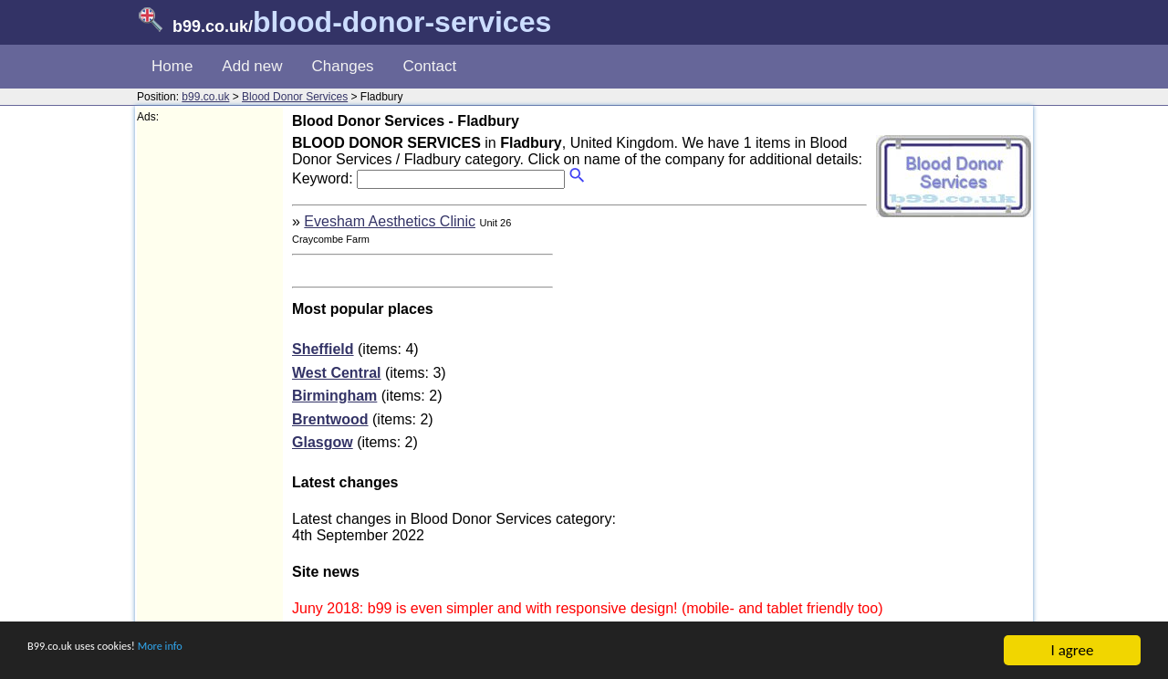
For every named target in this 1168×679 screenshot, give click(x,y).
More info (211, 651)
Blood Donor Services (295, 96)
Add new (252, 66)
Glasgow (322, 442)
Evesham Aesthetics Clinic (389, 221)
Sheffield (323, 349)
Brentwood (330, 419)
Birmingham (334, 395)
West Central (336, 373)
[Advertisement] (210, 398)
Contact (430, 66)
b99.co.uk (205, 96)
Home (172, 66)
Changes (343, 66)
